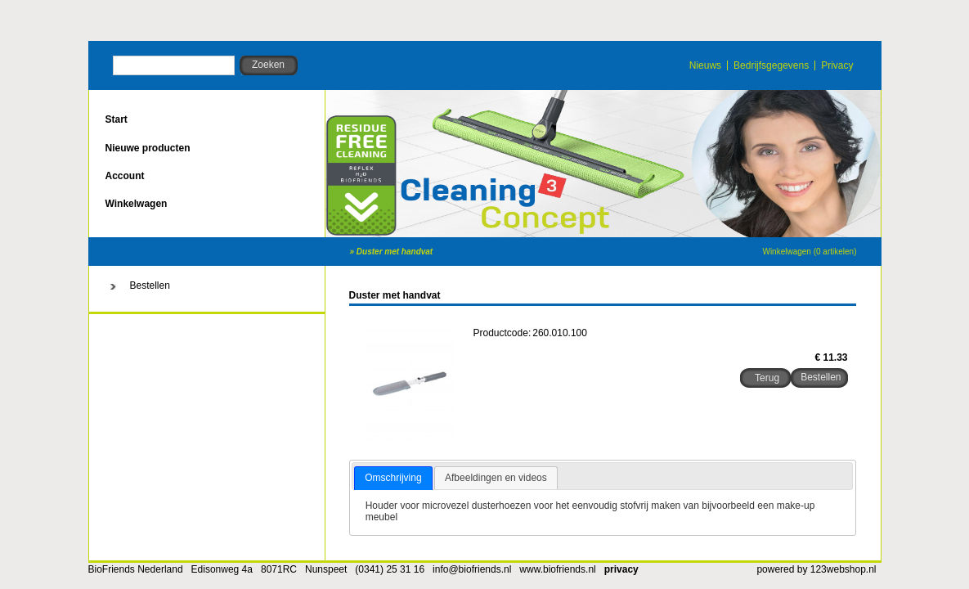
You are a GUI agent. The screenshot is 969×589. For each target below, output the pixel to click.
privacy (621, 569)
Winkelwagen (136, 203)
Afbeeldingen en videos (496, 477)
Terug (767, 378)
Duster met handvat (395, 251)
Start (116, 119)
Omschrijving (393, 477)
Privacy (837, 65)
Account (125, 176)
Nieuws (705, 65)
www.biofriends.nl (557, 569)
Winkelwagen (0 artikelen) (809, 251)
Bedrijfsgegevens (771, 65)
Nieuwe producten (148, 148)
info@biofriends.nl (472, 569)
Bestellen (150, 285)
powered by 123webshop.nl (816, 569)
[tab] (393, 478)
